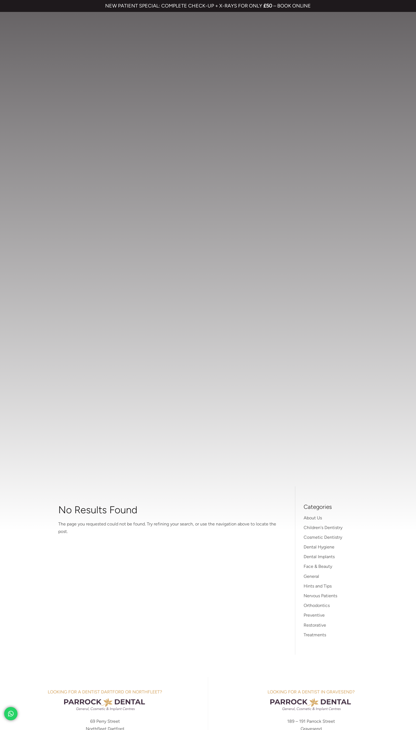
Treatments (315, 169)
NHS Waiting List (310, 555)
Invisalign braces (201, 549)
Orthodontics (317, 139)
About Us (313, 52)
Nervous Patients (320, 130)
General (311, 110)
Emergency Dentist (202, 585)
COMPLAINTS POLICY (123, 684)
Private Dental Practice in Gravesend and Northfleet (62, 703)
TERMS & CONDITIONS (37, 684)
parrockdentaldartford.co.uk (105, 290)
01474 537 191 (109, 302)
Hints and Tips (318, 120)
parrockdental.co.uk (311, 290)
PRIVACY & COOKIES (81, 684)
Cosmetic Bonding (201, 567)
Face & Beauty (318, 101)
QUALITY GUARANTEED (215, 684)
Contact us (295, 539)
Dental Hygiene (319, 81)
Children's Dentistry (323, 62)
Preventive (314, 149)
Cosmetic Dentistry (323, 71)
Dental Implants (319, 91)
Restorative (315, 159)
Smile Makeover (199, 576)
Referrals (322, 539)
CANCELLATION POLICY (168, 684)
